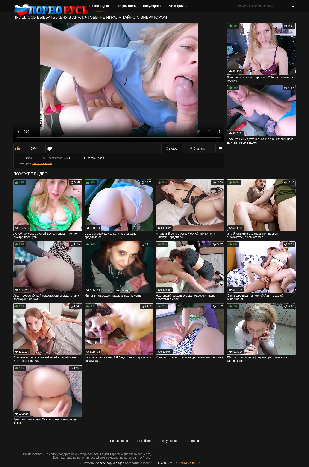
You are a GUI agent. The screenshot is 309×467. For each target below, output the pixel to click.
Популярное (152, 6)
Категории (176, 6)
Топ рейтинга (126, 6)
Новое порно (119, 441)
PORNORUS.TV (189, 463)
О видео (171, 148)
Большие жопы (42, 163)
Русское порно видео (109, 463)
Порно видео (99, 6)
